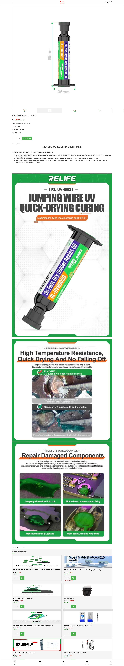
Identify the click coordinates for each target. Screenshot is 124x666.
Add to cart (27, 138)
